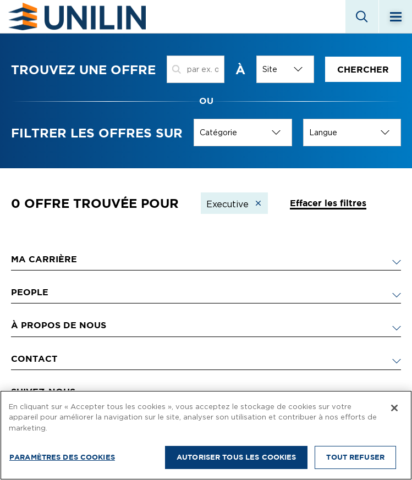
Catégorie (218, 132)
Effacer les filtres (328, 203)
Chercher (363, 69)
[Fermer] (394, 408)
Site (269, 69)
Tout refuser (355, 457)
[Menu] (395, 16)
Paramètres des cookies (62, 457)
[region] (206, 435)
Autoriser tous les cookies (236, 457)
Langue (323, 132)
